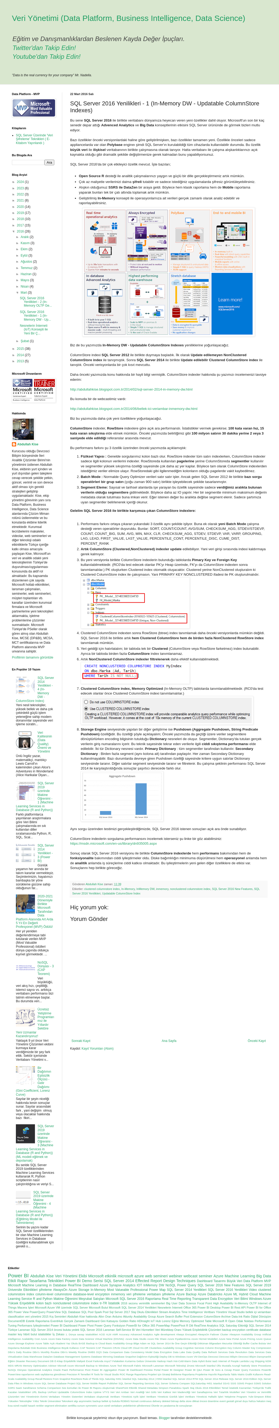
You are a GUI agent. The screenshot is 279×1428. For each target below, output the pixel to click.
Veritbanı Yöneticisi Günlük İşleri (165, 1396)
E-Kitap (59, 1361)
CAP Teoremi (87, 1347)
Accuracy (124, 1334)
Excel (89, 1361)
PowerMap (163, 1325)
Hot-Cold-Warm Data (185, 1361)
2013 (21, 361)
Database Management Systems (72, 1356)
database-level (83, 1294)
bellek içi (106, 1401)
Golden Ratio (127, 1321)
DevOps (203, 1356)
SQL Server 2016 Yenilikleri (228, 1290)
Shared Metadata (148, 1387)
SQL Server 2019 (258, 1285)
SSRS (11, 1387)
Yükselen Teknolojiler (20, 1401)
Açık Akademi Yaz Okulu (64, 1343)
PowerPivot (178, 1325)
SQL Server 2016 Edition (243, 1378)
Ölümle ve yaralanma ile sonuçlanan (171, 1405)
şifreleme (45, 1290)
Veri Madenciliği (181, 1392)
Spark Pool (101, 1312)
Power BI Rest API (234, 1307)
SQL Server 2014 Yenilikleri (186, 1290)
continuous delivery (150, 1401)
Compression (263, 1347)
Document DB (45, 1361)
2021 (21, 200)
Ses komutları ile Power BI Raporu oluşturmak (88, 1387)
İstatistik (114, 1303)
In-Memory (128, 888)
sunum (81, 1405)
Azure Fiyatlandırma (179, 1338)
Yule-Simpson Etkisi (259, 1396)
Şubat (25, 341)
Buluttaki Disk (28, 1347)
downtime (213, 1401)
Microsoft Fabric (132, 1365)
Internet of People (228, 1361)
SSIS (233, 1383)
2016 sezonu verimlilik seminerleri (143, 1303)
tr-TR (103, 1303)
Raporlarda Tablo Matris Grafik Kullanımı (240, 1374)
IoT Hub (156, 1321)
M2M (268, 1361)
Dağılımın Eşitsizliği (148, 1356)
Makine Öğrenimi (65, 1299)
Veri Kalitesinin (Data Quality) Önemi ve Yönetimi (45, 742)
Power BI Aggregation (104, 1369)
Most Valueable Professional (127, 1290)
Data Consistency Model (138, 1352)
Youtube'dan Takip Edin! (46, 56)
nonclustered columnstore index (190, 888)
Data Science (187, 1303)
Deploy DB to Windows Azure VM (178, 1356)
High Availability (223, 1303)
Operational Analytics (40, 1369)
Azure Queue (263, 1338)
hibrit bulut (30, 1334)
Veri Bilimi (241, 1299)
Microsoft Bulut (98, 1307)
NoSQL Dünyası (17, 1369)
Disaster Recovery (26, 1361)
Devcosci (213, 1356)
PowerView (54, 1312)
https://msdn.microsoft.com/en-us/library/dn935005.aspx (113, 843)
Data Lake (179, 1352)
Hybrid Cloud (248, 1294)
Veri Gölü (151, 1392)
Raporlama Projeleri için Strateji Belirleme (158, 1374)
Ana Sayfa (169, 1041)
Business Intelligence (49, 1347)
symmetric (91, 1405)
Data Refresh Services (214, 1352)
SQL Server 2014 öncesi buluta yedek (55, 1329)
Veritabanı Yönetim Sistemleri (66, 1396)
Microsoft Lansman (153, 1365)
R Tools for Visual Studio (105, 1374)
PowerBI (266, 1369)
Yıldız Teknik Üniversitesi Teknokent (53, 1401)
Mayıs (25, 280)
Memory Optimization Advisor (40, 1365)
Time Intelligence (192, 1312)
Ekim (25, 249)
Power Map (157, 1290)
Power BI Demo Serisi (84, 1281)
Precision (72, 1374)
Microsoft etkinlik (102, 1276)
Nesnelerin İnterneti (170, 1307)
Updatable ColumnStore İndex (121, 893)
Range (130, 1374)
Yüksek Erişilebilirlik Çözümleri (201, 1329)
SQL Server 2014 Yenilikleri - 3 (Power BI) (46, 853)
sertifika (72, 1405)
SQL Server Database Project (58, 1383)
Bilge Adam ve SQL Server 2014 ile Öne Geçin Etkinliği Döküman (170, 1343)
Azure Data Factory (59, 1338)
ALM (108, 1334)
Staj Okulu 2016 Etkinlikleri (205, 1387)
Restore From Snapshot (56, 1378)
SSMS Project (245, 1383)
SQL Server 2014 (119, 1281)
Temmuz (27, 268)
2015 (21, 349)
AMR (115, 1334)
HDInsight (143, 1321)
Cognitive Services (193, 1347)
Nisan (25, 286)
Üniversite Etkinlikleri (23, 1290)
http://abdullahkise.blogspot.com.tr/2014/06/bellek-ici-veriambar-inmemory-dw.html (133, 409)
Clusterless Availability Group (165, 1347)
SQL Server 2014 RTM (185, 1378)
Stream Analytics (170, 1312)
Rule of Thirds (91, 1378)
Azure (44, 1338)
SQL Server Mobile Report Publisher (97, 1383)
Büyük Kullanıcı (70, 1347)
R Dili (189, 1325)
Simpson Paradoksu (170, 1387)
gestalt (230, 1401)
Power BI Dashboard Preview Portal (139, 1369)
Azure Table (42, 1343)
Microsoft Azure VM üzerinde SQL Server (61, 1307)
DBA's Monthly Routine (46, 1352)
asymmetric (85, 1401)
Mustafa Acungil (231, 1365)
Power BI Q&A (193, 1369)
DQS (99, 1352)
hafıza (252, 1401)
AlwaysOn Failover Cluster (213, 1334)
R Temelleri (84, 1374)
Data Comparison (113, 1352)
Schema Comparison (49, 1387)
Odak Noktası (245, 1321)
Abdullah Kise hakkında (82, 1316)
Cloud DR (126, 1347)
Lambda (244, 1361)
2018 (21, 219)
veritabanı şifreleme (161, 1294)
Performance (76, 1369)
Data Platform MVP (257, 1281)
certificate (252, 1329)
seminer (205, 1276)
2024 (21, 182)
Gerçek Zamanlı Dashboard (82, 1321)
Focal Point (204, 1303)
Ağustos (27, 261)
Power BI (18, 1275)
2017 (21, 225)
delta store (185, 1401)
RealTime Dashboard (83, 1285)
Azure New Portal (229, 1338)
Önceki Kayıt (257, 1041)
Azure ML (231, 1294)
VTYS (105, 1392)
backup (97, 1401)
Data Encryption (163, 1352)
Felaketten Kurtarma (124, 1361)
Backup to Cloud (95, 1343)
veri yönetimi (33, 1316)
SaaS (19, 1387)
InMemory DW (145, 888)
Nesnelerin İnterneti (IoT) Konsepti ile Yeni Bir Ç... (34, 329)
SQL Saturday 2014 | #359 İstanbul (152, 1378)
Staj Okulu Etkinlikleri (144, 1312)
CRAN (116, 1347)
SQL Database (71, 1312)
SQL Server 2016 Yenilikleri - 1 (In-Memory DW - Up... (35, 315)
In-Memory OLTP (245, 1303)
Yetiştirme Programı (235, 1396)
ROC (122, 1374)
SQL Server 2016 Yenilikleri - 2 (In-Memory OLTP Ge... (36, 302)
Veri (112, 1392)
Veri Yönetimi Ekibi (71, 1276)
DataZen (48, 1356)
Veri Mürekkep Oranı (168, 1329)
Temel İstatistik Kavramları (236, 1387)
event (222, 1401)
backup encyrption (233, 1329)
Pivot (88, 1369)
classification (16, 1316)
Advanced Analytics (141, 1334)
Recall (39, 1378)
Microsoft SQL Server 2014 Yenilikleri (132, 1307)
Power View (21, 1312)
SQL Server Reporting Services (136, 1383)
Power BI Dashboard (64, 1325)
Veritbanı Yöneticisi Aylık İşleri (127, 1396)
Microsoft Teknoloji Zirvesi (180, 1365)
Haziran (27, 274)
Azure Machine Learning (234, 1276)
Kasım (25, 243)
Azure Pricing (247, 1338)
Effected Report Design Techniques (165, 1281)
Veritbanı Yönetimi (215, 1312)
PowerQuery (38, 1312)
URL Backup (39, 1392)
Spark (185, 1387)
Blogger (164, 1418)
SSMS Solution (262, 1383)
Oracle (57, 1369)
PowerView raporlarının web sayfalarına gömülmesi (37, 1374)
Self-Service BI (125, 1329)
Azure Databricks (210, 1294)
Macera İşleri (25, 1307)
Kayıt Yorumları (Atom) (98, 1048)
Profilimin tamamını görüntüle (32, 657)
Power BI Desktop (209, 1307)
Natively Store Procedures (256, 1365)
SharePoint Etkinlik (126, 1387)
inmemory (162, 888)
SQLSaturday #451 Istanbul (206, 1383)
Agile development (164, 1334)
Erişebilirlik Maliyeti (74, 1361)
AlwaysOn (60, 1290)
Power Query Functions (246, 1369)
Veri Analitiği (137, 1392)
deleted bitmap (170, 1401)
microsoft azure (131, 1276)
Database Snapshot (125, 1356)
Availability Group (144, 1316)
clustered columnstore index (102, 888)
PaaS (65, 1369)
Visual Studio (236, 1312)
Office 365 (190, 1307)
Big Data (263, 1276)
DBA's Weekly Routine (74, 1352)
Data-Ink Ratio (241, 1316)
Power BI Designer (173, 1369)
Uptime (97, 1392)
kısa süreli (13, 1405)
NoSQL (170, 1285)
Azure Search (165, 1316)
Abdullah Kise (27, 444)
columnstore (63, 1294)
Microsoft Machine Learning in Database (37, 1285)
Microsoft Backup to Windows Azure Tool (98, 1365)
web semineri (156, 1276)
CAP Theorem (104, 1347)
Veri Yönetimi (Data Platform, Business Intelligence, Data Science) (128, 18)
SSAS (226, 1383)
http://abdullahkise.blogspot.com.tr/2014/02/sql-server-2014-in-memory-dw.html (131, 389)
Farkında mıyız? (102, 1361)
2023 (21, 188)
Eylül (24, 255)
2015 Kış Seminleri (54, 1316)
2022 (21, 194)
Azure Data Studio (135, 1338)
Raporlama (153, 1299)
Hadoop (161, 1361)
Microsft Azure (65, 1365)
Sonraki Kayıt (80, 1041)
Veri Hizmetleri (145, 1329)
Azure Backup (186, 1294)
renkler (40, 1405)
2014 (21, 355)
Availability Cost (31, 1338)
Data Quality (193, 1352)
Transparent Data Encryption (212, 1299)
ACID (102, 1334)
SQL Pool (87, 1312)
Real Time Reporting (176, 1299)
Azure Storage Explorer (21, 1343)
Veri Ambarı (122, 1392)
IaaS (215, 1361)
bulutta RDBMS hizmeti (125, 1401)
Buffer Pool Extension (189, 1316)
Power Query (186, 1285)
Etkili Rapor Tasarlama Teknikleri (36, 1281)
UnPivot (52, 1392)
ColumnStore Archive (217, 1316)
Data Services (256, 1352)
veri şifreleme (136, 1294)
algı (76, 1401)
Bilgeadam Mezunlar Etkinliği (225, 1343)
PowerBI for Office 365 (140, 1325)
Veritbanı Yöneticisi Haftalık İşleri (204, 1396)
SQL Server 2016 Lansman (97, 1329)
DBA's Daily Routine (20, 1352)
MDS (11, 1365)
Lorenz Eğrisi (170, 1321)
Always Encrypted (186, 1334)
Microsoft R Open (224, 1321)
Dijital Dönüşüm (261, 1316)
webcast (190, 1276)
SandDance (29, 1387)
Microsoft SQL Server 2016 (125, 1299)
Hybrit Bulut (204, 1361)
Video (253, 1290)
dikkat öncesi (199, 1401)
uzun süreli (104, 1405)
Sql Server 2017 (119, 1312)
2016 (21, 231)
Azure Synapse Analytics (117, 1285)
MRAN (18, 1365)
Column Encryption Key (218, 1347)
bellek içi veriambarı (258, 1312)
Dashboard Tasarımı (211, 1281)
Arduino (117, 1316)
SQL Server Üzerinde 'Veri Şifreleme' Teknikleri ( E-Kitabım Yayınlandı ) (34, 139)
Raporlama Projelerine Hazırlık (199, 1374)
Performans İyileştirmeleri (33, 1325)
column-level (44, 1294)
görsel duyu (241, 1401)
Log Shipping (257, 1361)
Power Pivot (86, 1325)
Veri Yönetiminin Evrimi (34, 1396)
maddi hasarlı (27, 1405)
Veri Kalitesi (164, 1392)
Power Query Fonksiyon (109, 1325)
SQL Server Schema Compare (172, 1383)
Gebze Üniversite (146, 1361)
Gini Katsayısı (109, 1321)
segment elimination (55, 1405)
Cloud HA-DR (140, 1347)
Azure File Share (156, 1338)
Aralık (25, 237)
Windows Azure (260, 1299)
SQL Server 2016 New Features (232, 888)
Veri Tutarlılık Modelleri (226, 1392)
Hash (170, 1361)
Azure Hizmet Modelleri (204, 1338)
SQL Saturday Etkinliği (233, 1325)
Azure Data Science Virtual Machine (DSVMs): (97, 1338)
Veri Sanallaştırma (201, 1392)
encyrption (102, 1294)
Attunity (128, 1316)
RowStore (76, 1378)
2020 (21, 207)
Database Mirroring (102, 1356)
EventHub (57, 1321)
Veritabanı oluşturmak (96, 1396)
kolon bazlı (44, 1303)
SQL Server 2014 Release (213, 1378)
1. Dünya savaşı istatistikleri (82, 1334)
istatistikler (44, 1334)
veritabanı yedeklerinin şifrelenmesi (131, 1405)
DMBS (91, 1352)
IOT (139, 1285)
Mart (24, 292)
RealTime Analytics (206, 1325)
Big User (172, 1303)
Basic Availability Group (119, 1343)
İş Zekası (58, 1334)
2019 (21, 213)
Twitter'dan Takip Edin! (44, 47)
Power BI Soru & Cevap (217, 1369)
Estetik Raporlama (38, 1321)
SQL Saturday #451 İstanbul (115, 1378)
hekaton (261, 1401)
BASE (82, 1343)
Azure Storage (79, 1290)
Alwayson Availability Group (245, 1334)
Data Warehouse (32, 1356)
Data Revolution (238, 1352)
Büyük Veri (234, 1281)
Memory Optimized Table (196, 1321)
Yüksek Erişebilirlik (21, 1303)
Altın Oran (104, 1316)
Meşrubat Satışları (92, 1299)
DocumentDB (16, 1321)
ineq (268, 1401)
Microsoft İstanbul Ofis (208, 1365)
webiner (175, 1276)
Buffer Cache (250, 1343)
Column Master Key (244, 1347)
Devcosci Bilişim (228, 1356)
